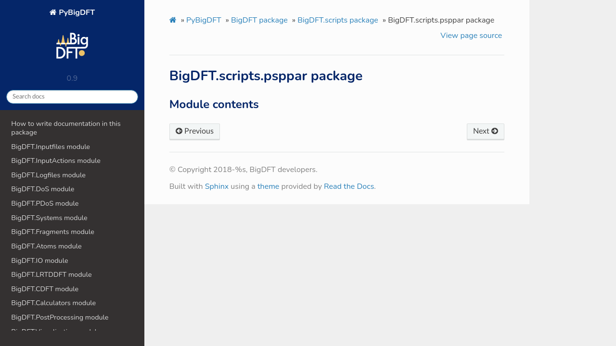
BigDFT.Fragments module (52, 231)
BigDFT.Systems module (49, 217)
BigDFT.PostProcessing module (59, 317)
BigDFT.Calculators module (53, 303)
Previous (195, 131)
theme (268, 186)
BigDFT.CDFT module (44, 289)
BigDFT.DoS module (42, 189)
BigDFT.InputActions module (56, 160)
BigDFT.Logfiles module (48, 175)
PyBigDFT (72, 37)
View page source (471, 35)
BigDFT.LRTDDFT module (51, 274)
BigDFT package (259, 20)
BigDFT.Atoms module (46, 246)
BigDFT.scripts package (337, 20)
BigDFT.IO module (39, 260)
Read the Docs (349, 186)
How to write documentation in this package (65, 128)
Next (485, 131)
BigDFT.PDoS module (44, 203)
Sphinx (217, 186)
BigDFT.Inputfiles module (50, 146)
